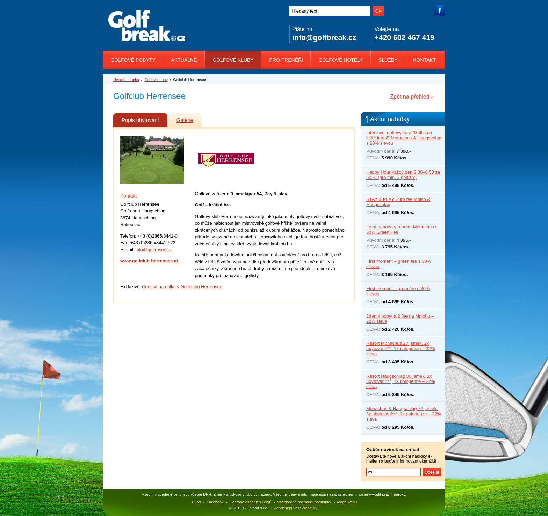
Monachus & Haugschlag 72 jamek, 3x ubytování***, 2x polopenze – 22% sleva (403, 414)
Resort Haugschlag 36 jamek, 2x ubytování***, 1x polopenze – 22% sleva (400, 381)
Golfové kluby (232, 60)
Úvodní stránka (126, 80)
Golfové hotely (341, 60)
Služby (387, 60)
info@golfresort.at (154, 249)
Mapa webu (347, 502)
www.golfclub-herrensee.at (149, 260)
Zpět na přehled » (412, 97)
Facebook (215, 502)
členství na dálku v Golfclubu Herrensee (182, 286)
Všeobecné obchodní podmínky (304, 502)
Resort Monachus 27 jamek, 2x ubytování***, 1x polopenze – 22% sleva (400, 348)
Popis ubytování (144, 118)
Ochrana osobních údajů (251, 502)
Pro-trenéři (286, 60)
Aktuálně (184, 60)
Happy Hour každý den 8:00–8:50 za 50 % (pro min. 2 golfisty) (403, 174)
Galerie (189, 118)
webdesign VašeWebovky (295, 508)
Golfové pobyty (132, 60)
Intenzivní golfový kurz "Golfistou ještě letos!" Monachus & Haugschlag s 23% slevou (403, 138)
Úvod (196, 502)
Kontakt (424, 60)
